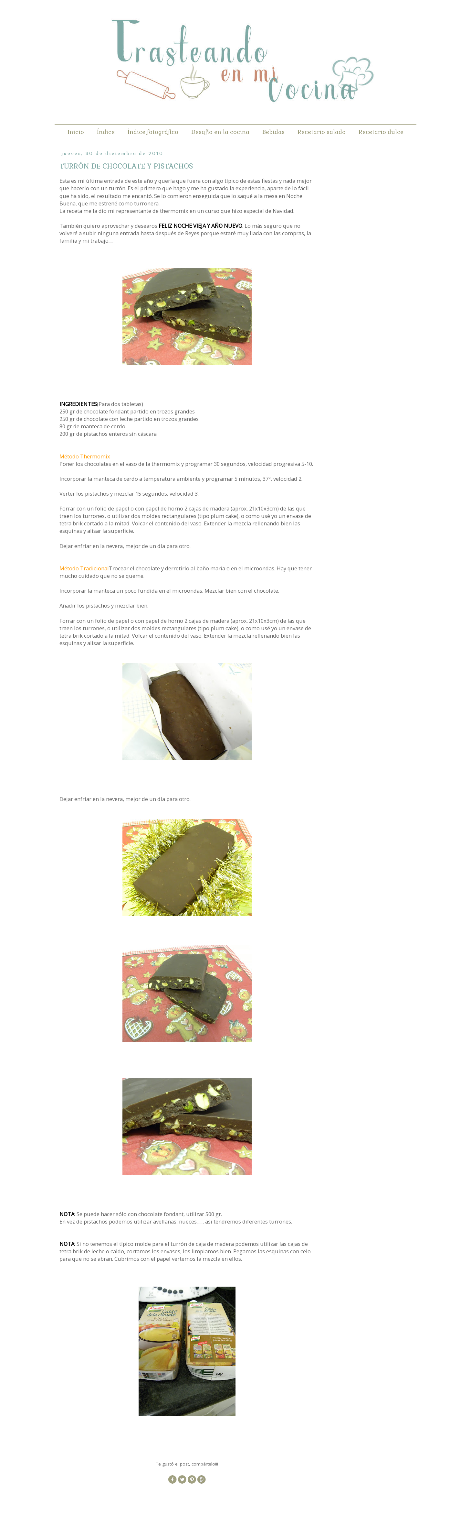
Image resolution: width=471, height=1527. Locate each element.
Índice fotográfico (153, 132)
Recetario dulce (381, 132)
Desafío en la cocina (220, 132)
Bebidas (273, 132)
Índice (106, 132)
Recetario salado (322, 132)
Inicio (76, 132)
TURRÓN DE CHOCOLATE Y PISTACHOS (126, 165)
